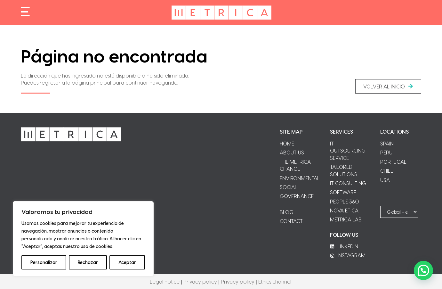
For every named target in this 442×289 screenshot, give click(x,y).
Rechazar (88, 262)
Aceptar (127, 262)
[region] (83, 238)
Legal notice (165, 281)
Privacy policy (200, 281)
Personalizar (43, 262)
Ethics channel (274, 281)
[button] (388, 86)
